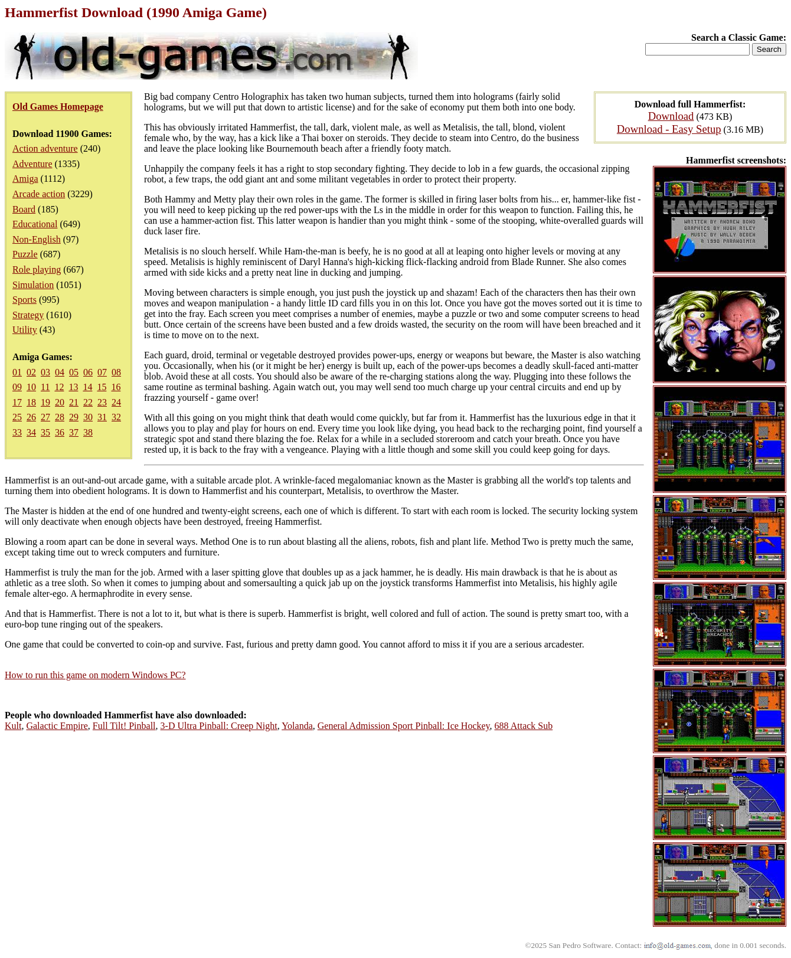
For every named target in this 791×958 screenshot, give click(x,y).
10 (31, 387)
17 (17, 402)
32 (116, 417)
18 (31, 402)
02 (31, 372)
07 (102, 372)
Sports (24, 300)
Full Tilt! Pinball (124, 726)
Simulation (33, 285)
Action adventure (45, 148)
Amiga (25, 179)
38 (88, 432)
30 (88, 417)
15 (101, 387)
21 (74, 402)
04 (59, 372)
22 (88, 402)
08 (116, 372)
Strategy (28, 315)
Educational (34, 224)
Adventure (32, 164)
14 (87, 387)
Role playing (36, 269)
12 (59, 387)
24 (116, 402)
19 (45, 402)
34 (31, 432)
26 (31, 417)
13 (73, 387)
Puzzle (25, 254)
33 (17, 432)
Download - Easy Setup (669, 129)
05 (74, 372)
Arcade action (38, 194)
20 (59, 402)
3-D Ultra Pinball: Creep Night (219, 726)
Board (23, 209)
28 (59, 417)
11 (45, 387)
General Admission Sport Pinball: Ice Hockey (404, 726)
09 (17, 387)
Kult (13, 726)
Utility (24, 330)
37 (74, 432)
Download (671, 116)
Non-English (36, 239)
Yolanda (297, 726)
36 (59, 432)
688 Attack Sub (524, 726)
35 (45, 432)
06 (88, 372)
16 (115, 387)
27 (45, 417)
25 (17, 417)
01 (17, 372)
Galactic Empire (56, 726)
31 (102, 417)
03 (45, 372)
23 (102, 402)
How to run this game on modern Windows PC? (95, 675)
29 (74, 417)
